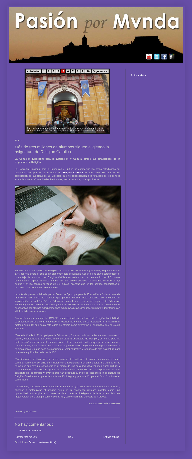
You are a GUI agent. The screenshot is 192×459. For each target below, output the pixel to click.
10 (88, 71)
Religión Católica (72, 172)
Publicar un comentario (30, 430)
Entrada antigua (111, 437)
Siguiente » (100, 71)
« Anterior (33, 71)
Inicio (70, 437)
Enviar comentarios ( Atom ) (42, 442)
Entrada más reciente (26, 437)
